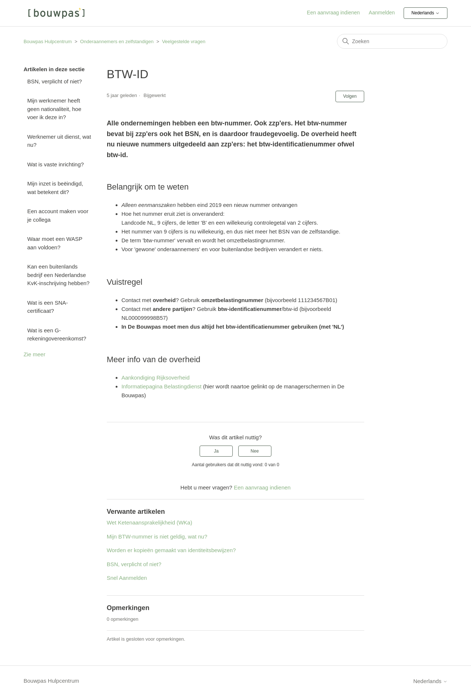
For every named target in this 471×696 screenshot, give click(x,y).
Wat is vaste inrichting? (55, 164)
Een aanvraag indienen (333, 12)
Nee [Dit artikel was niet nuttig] (255, 451)
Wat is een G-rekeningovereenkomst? (56, 334)
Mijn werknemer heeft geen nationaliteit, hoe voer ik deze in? (54, 108)
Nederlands (425, 13)
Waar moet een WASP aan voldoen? (54, 243)
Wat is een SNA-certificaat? (47, 306)
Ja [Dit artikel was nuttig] (216, 451)
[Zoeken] (392, 41)
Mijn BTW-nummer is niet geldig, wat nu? (157, 536)
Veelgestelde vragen (183, 41)
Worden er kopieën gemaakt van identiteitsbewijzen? (171, 550)
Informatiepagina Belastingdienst (162, 386)
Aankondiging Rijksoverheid (156, 377)
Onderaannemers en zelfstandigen (117, 41)
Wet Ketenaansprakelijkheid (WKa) (149, 522)
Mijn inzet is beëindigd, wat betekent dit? (55, 187)
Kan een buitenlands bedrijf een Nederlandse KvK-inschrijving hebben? (58, 274)
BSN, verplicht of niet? (54, 81)
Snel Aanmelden (127, 578)
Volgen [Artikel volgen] (350, 96)
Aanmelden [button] (382, 12)
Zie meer (34, 354)
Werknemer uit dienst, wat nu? (59, 141)
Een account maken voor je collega (57, 215)
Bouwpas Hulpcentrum (48, 41)
